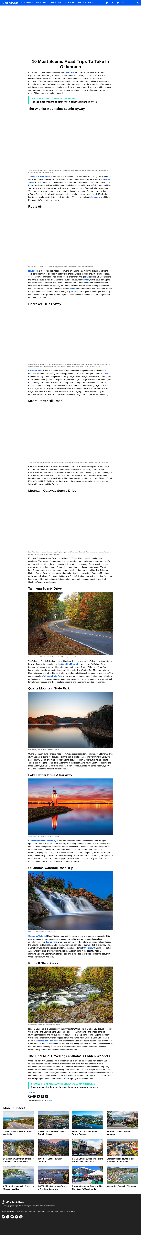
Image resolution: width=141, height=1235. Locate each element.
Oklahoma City (49, 841)
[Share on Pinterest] (42, 1096)
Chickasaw (88, 948)
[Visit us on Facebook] (7, 1216)
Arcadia (73, 289)
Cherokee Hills (35, 371)
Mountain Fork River (48, 1041)
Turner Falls (51, 942)
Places (50, 1100)
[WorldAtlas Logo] (11, 3)
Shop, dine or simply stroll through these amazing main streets (63, 1087)
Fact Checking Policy (43, 1211)
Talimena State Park (52, 676)
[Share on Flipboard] (30, 1096)
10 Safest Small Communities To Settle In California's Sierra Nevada (18, 1161)
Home (4, 1211)
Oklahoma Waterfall (37, 936)
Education (70, 3)
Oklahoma (69, 72)
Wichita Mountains (41, 176)
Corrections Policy (57, 1211)
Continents (27, 3)
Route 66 (32, 271)
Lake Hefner (34, 841)
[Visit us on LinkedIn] (21, 1216)
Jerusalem (95, 197)
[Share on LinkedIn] (46, 1096)
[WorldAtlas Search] (138, 3)
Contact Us (10, 1211)
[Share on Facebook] (34, 1096)
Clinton (85, 280)
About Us (32, 1211)
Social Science (85, 3)
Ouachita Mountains (70, 664)
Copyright (24, 1211)
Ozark (105, 374)
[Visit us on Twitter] (12, 1216)
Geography (55, 3)
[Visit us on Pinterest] (16, 1216)
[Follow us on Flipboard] (3, 1216)
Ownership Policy (69, 1211)
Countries (41, 3)
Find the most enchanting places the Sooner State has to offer (62, 102)
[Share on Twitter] (38, 1096)
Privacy (17, 1211)
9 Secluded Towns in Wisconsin (121, 1186)
